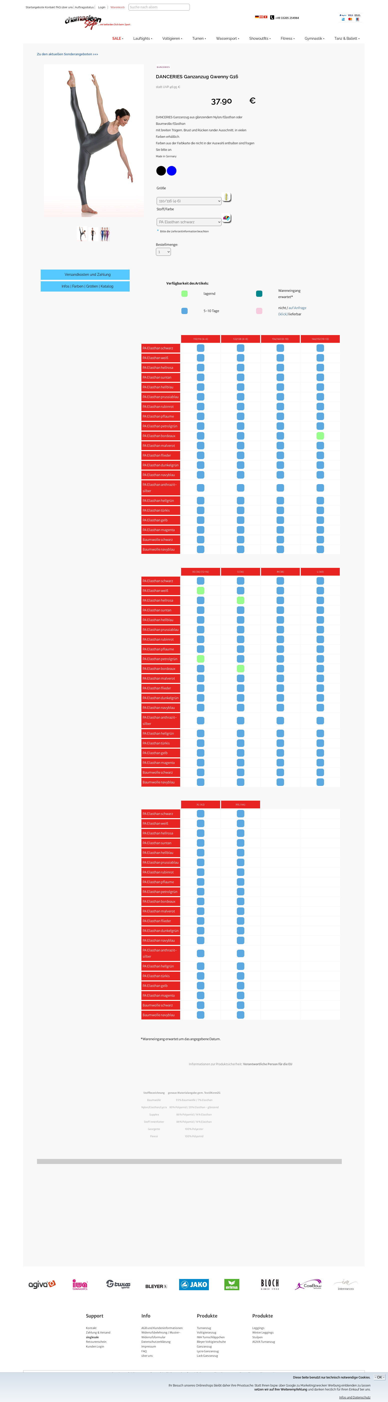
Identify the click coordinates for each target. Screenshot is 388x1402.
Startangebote (35, 7)
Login (101, 7)
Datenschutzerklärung (156, 1348)
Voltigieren (171, 39)
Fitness (286, 39)
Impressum (148, 1353)
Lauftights (141, 39)
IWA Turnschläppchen (211, 1344)
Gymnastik (313, 39)
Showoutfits (258, 39)
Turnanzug (204, 1334)
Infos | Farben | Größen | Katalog (87, 293)
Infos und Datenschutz (355, 1397)
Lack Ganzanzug (207, 1362)
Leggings (258, 1334)
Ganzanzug (204, 1353)
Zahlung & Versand (98, 1339)
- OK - (379, 1377)
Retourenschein (96, 1348)
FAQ (58, 7)
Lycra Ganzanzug (208, 1358)
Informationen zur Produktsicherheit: (240, 1071)
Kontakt (49, 7)
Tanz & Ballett (346, 39)
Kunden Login (95, 1353)
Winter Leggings (263, 1339)
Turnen (198, 39)
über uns (67, 7)
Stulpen (257, 1344)
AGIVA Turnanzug (263, 1348)
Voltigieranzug (206, 1339)
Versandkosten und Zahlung (88, 281)
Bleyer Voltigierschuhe (211, 1348)
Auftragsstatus (84, 7)
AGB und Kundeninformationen (162, 1334)
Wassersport (226, 39)
